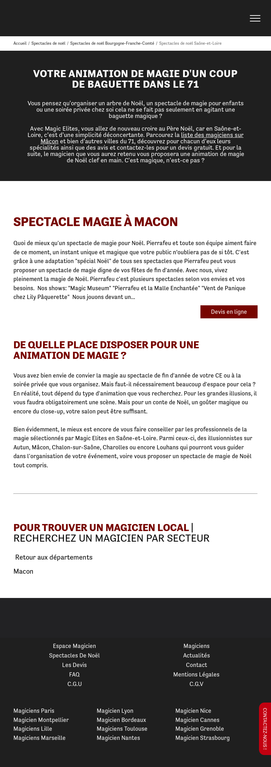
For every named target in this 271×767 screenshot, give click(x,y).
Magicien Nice (193, 710)
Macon (23, 571)
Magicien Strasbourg (202, 737)
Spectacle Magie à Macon (95, 221)
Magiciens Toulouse (122, 728)
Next (257, 618)
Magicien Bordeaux (121, 719)
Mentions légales (196, 674)
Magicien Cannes (197, 719)
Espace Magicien (74, 645)
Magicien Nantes (118, 737)
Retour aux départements (52, 557)
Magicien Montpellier (41, 719)
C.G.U (74, 683)
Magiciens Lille (32, 728)
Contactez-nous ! (265, 729)
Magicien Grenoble (199, 728)
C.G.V (196, 683)
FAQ (74, 674)
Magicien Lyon (115, 710)
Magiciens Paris (33, 710)
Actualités (196, 655)
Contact (196, 664)
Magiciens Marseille (39, 737)
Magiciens (196, 645)
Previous (14, 618)
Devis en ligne (229, 311)
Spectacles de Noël (74, 655)
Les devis (74, 664)
